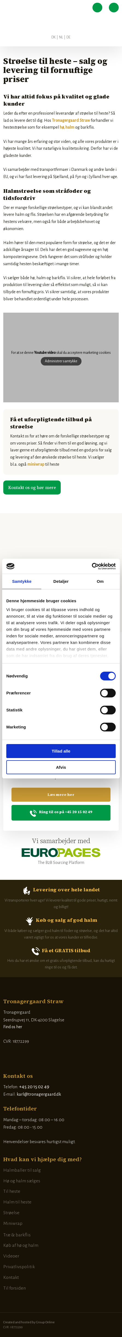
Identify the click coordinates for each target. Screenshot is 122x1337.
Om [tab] (100, 581)
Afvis (61, 767)
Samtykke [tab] (21, 581)
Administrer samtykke (61, 361)
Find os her (12, 1027)
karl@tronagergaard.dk (39, 1094)
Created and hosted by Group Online (29, 1322)
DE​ (68, 37)
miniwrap (35, 464)
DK (53, 37)
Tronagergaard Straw (71, 120)
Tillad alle (61, 751)
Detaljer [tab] (61, 581)
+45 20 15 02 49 (34, 1086)
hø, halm (67, 127)
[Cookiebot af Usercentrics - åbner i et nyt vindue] (92, 566)
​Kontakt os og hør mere (32, 487)
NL (61, 37)
